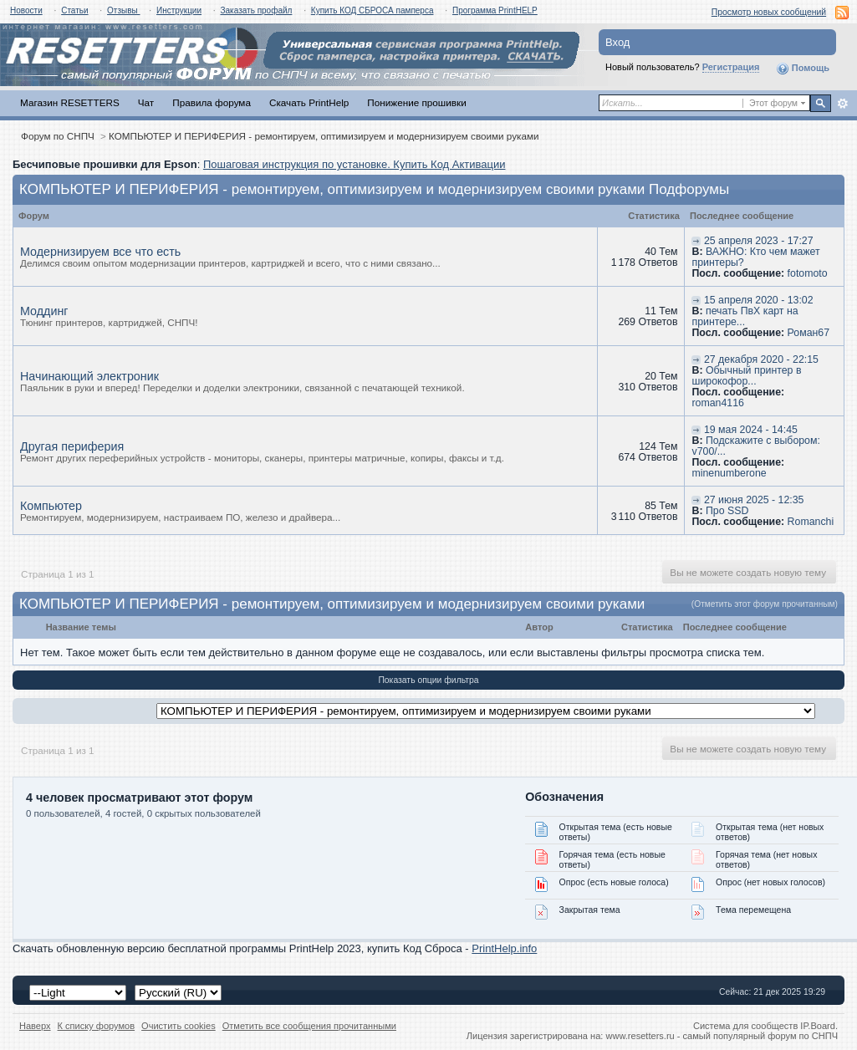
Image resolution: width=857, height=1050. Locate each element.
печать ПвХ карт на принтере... (744, 316)
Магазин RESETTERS (70, 102)
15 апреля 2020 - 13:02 (759, 300)
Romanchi (811, 522)
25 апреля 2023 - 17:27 (759, 241)
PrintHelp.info (504, 948)
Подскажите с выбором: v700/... (755, 446)
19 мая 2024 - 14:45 (751, 430)
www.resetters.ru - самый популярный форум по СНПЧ (721, 1036)
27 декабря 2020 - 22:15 (761, 359)
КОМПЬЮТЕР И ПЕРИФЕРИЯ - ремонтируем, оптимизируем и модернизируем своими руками (323, 135)
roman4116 (717, 403)
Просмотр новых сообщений (769, 12)
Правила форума (211, 102)
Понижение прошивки (416, 102)
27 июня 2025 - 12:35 (754, 500)
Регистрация (731, 67)
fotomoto (808, 273)
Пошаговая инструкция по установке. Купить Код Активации (354, 164)
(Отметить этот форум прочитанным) (764, 604)
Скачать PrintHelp (309, 102)
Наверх (35, 1026)
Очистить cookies (178, 1026)
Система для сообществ (745, 1026)
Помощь (802, 68)
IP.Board (817, 1026)
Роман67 (808, 333)
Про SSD (727, 511)
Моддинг (44, 311)
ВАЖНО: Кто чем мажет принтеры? (755, 257)
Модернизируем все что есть (100, 251)
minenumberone (728, 473)
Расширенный (842, 103)
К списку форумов (96, 1026)
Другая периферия (72, 446)
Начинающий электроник (89, 376)
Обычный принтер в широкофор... (746, 375)
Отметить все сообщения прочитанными (309, 1026)
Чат (146, 102)
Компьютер (51, 505)
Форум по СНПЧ (57, 135)
